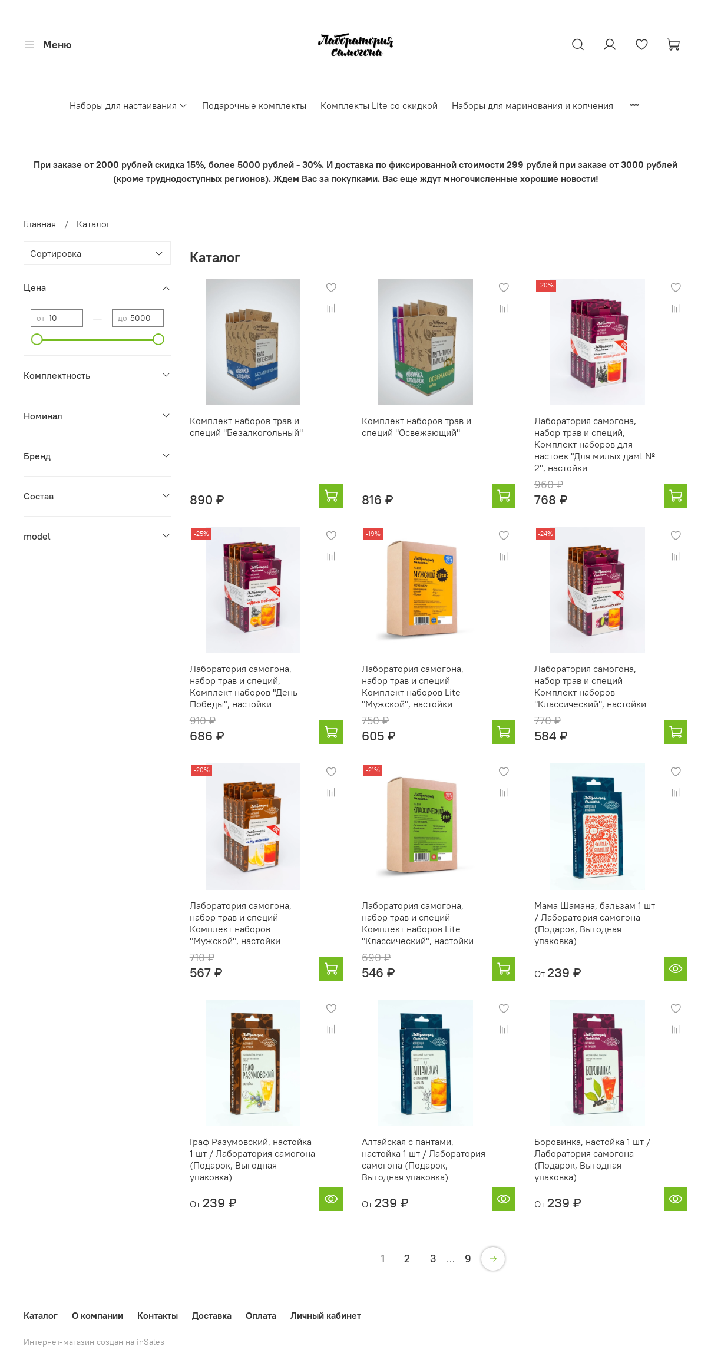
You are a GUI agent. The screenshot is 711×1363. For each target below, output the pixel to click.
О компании (97, 1315)
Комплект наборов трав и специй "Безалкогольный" (246, 426)
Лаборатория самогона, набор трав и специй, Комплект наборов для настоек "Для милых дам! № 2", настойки (594, 444)
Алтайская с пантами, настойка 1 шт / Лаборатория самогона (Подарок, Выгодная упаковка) (423, 1159)
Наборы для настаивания (129, 105)
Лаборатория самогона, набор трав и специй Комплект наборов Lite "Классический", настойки (418, 923)
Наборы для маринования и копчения (532, 105)
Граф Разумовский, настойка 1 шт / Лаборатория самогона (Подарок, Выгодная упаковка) (252, 1159)
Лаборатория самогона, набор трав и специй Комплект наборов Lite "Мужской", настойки (413, 686)
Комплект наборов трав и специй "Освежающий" (416, 426)
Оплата (261, 1315)
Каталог (41, 1315)
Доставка (212, 1315)
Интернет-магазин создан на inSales (94, 1341)
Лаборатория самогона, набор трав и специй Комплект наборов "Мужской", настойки (241, 923)
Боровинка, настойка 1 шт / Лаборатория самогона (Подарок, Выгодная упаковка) (592, 1159)
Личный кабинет (325, 1315)
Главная (40, 224)
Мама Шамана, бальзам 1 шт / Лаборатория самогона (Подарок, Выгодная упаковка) (594, 923)
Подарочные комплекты (254, 105)
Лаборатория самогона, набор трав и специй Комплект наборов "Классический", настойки (590, 686)
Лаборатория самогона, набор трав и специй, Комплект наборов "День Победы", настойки (243, 686)
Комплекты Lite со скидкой (379, 105)
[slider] (36, 339)
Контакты (157, 1315)
